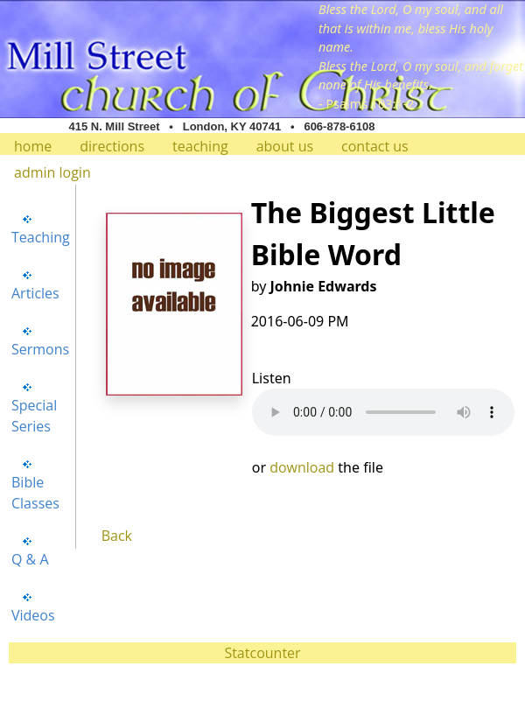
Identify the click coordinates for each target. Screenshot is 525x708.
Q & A (30, 559)
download (302, 467)
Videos (33, 615)
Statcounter (262, 652)
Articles (35, 293)
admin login (52, 172)
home (33, 146)
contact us (375, 146)
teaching (200, 146)
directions (112, 146)
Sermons (40, 349)
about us (284, 146)
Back (117, 535)
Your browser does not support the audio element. (383, 412)
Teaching (40, 237)
